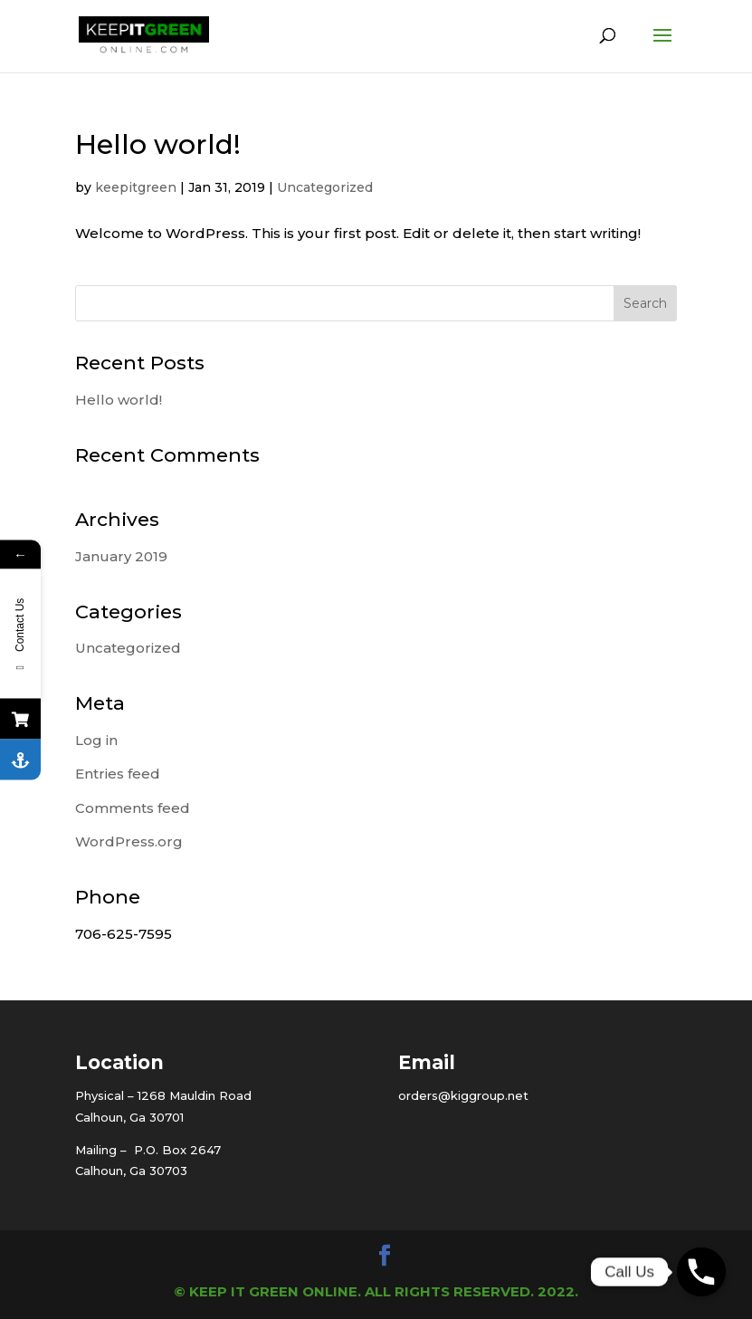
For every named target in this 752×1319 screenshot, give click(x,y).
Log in (96, 740)
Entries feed (117, 773)
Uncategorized (325, 187)
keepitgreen (135, 187)
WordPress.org (129, 841)
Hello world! (158, 144)
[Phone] (701, 1271)
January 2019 (121, 556)
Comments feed (132, 808)
